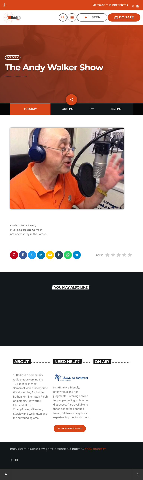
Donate (124, 17)
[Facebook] (137, 6)
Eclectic (13, 57)
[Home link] (12, 17)
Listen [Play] (92, 17)
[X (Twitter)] (132, 6)
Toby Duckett (95, 449)
